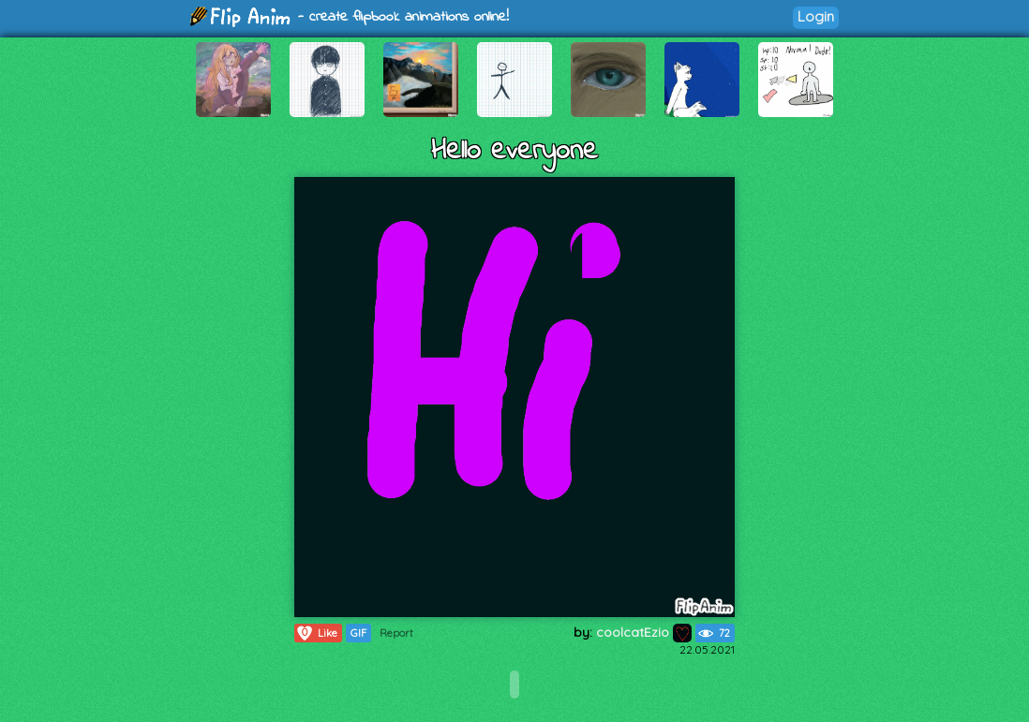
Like (316, 633)
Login (816, 16)
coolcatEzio (644, 632)
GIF (358, 633)
